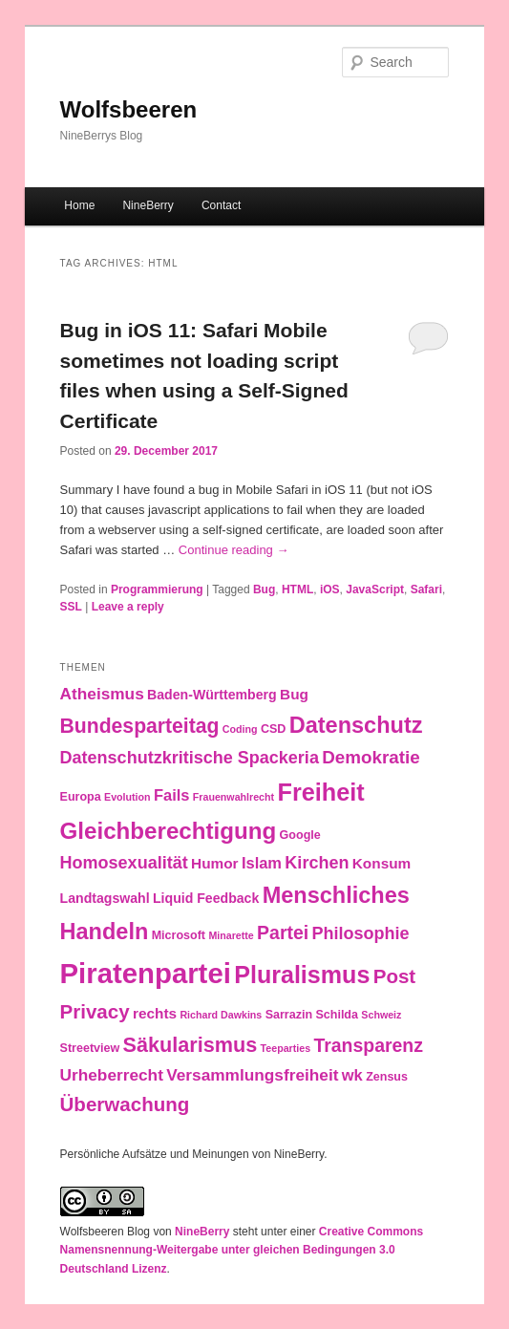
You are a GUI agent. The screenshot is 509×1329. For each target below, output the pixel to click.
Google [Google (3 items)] (300, 835)
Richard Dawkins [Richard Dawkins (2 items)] (221, 1014)
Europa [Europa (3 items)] (80, 797)
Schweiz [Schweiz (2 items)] (381, 1014)
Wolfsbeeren (129, 109)
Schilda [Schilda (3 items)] (336, 1014)
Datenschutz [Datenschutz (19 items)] (356, 725)
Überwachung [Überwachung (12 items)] (125, 1104)
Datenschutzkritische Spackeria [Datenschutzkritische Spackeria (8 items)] (189, 757)
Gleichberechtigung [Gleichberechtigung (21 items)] (168, 831)
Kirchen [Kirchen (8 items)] (317, 862)
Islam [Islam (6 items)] (262, 862)
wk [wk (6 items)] (352, 1074)
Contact (221, 205)
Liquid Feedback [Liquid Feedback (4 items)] (206, 898)
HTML (297, 589)
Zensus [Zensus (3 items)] (387, 1076)
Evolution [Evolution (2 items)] (127, 797)
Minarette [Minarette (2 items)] (230, 935)
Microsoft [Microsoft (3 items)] (178, 935)
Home (79, 205)
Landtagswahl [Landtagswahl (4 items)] (105, 898)
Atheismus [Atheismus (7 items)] (102, 693)
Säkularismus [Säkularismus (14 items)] (190, 1045)
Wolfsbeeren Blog (105, 1231)
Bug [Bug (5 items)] (294, 694)
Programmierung (157, 589)
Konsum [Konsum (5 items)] (381, 863)
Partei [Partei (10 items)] (282, 932)
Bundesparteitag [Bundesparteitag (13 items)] (140, 726)
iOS (330, 589)
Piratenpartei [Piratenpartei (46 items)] (145, 973)
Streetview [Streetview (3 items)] (90, 1048)
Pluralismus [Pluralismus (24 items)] (302, 974)
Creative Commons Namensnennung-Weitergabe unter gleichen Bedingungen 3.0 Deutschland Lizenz (242, 1250)
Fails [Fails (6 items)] (172, 795)
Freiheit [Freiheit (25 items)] (320, 792)
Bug (264, 589)
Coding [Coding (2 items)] (240, 729)
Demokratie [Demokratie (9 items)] (370, 757)
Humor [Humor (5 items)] (215, 863)
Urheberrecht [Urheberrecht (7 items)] (111, 1074)
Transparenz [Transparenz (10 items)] (368, 1045)
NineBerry (147, 205)
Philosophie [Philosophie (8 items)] (360, 933)
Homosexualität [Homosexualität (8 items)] (124, 862)
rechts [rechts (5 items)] (155, 1013)
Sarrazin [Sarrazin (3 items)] (288, 1014)
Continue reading (234, 550)
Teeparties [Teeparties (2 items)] (286, 1048)
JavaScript (375, 589)
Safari (426, 589)
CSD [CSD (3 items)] (273, 729)
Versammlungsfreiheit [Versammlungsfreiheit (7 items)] (252, 1074)
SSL (71, 606)
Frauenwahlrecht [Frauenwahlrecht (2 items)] (233, 797)
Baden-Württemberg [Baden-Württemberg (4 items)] (212, 694)
